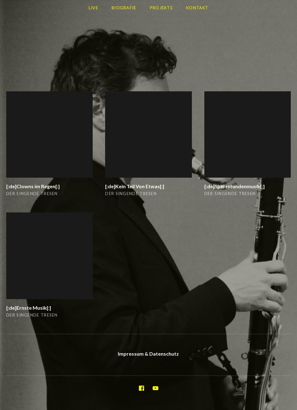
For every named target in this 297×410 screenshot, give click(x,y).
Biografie (124, 7)
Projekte (161, 7)
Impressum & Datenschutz (148, 354)
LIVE (93, 7)
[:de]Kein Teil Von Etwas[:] (134, 186)
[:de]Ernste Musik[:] (28, 308)
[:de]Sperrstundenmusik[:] (234, 186)
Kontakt (197, 7)
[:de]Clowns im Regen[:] (33, 186)
